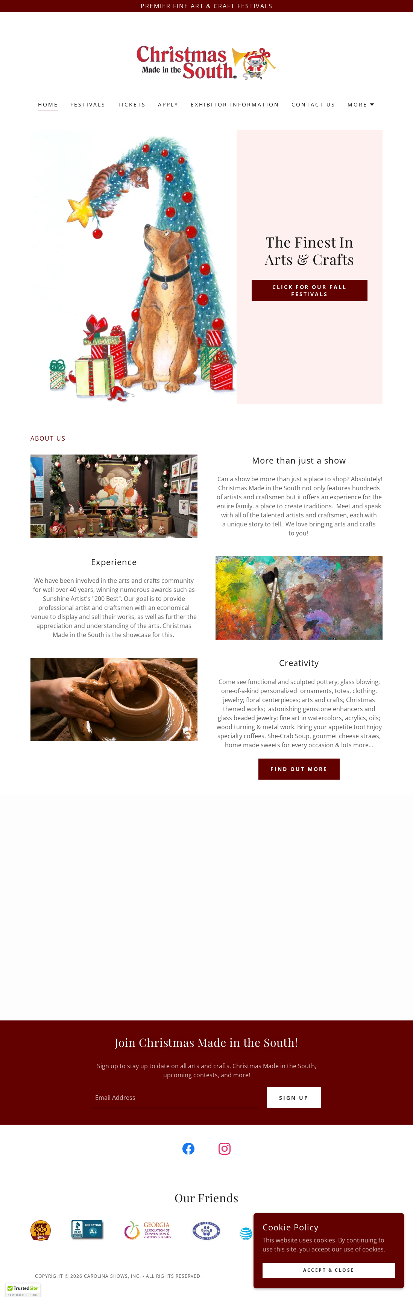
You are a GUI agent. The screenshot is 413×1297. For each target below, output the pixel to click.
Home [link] (48, 104)
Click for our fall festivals (309, 290)
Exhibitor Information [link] (235, 104)
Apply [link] (168, 104)
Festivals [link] (88, 104)
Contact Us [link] (314, 104)
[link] (206, 61)
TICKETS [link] (132, 104)
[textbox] (175, 1097)
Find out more (299, 768)
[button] (361, 104)
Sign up (294, 1097)
